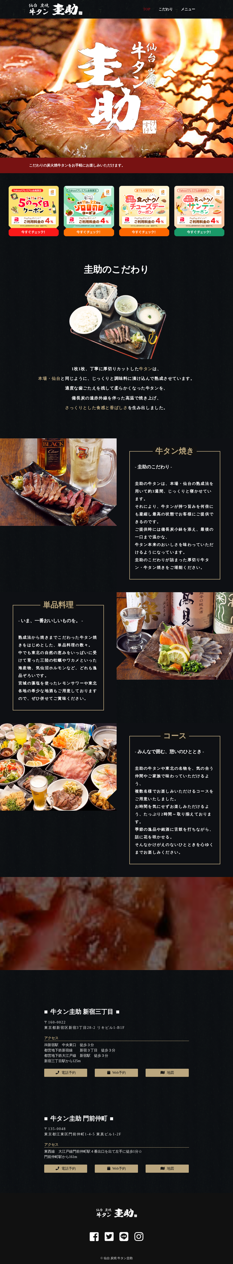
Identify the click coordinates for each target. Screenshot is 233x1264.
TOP (146, 9)
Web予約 (116, 1073)
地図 (167, 1073)
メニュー (188, 9)
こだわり (166, 9)
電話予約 (66, 1073)
